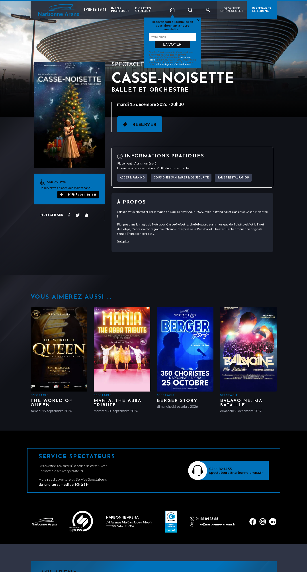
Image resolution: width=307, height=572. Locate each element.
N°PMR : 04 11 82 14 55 (82, 195)
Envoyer (172, 44)
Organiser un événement (231, 10)
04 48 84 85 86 (207, 519)
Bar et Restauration (233, 177)
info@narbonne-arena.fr (216, 524)
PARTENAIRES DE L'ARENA (261, 10)
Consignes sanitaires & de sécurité (181, 177)
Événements (95, 10)
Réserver (144, 125)
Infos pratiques (120, 10)
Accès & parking (132, 177)
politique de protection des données (173, 64)
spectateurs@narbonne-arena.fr (236, 472)
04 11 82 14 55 (220, 468)
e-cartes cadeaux (143, 10)
